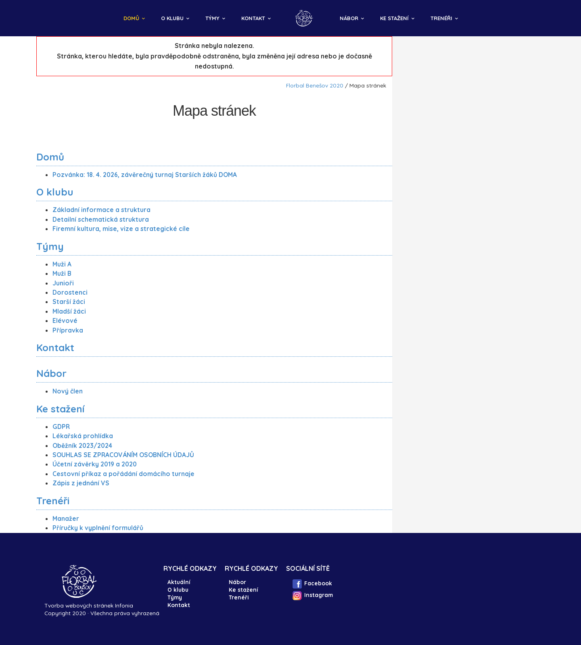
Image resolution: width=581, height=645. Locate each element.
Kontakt (253, 18)
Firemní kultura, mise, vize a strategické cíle (121, 229)
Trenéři (441, 18)
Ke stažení (394, 18)
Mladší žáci (69, 311)
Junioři (63, 283)
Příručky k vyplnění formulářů (97, 528)
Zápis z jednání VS (80, 483)
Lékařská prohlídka (82, 436)
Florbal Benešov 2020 (314, 85)
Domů (131, 18)
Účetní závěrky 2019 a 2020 (94, 464)
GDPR (61, 426)
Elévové (64, 320)
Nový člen (67, 391)
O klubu (172, 18)
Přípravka (67, 330)
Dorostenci (70, 292)
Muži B (61, 273)
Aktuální (178, 581)
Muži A (61, 264)
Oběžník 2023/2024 (82, 445)
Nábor (349, 18)
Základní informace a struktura (101, 210)
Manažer (65, 518)
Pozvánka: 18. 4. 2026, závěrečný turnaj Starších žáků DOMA (144, 175)
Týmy (212, 18)
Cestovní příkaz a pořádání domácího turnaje (123, 474)
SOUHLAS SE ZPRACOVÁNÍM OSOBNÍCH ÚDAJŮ (123, 455)
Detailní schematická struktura (100, 219)
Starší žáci (68, 302)
